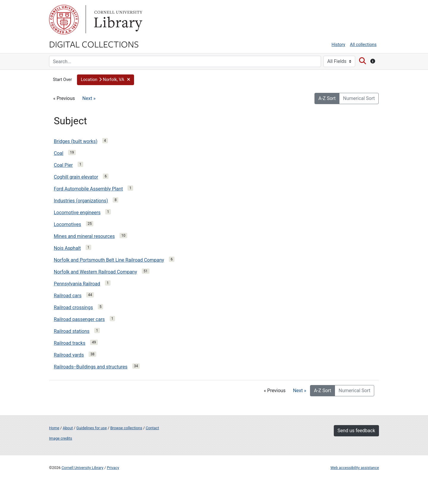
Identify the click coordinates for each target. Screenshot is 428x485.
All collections (363, 44)
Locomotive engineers (77, 212)
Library (117, 19)
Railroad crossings (73, 307)
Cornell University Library (82, 467)
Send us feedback (356, 430)
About (68, 428)
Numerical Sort (359, 98)
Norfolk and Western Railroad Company (95, 272)
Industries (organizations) (81, 200)
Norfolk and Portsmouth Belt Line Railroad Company (109, 260)
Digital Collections (94, 44)
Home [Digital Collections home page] (54, 428)
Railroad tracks (69, 343)
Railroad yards (69, 355)
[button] (105, 79)
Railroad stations (71, 331)
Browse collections (126, 428)
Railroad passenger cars (79, 319)
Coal (58, 153)
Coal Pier (63, 165)
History (338, 44)
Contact (152, 428)
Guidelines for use (91, 428)
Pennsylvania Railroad (77, 284)
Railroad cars (67, 295)
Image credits (60, 438)
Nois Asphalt (67, 248)
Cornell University (64, 19)
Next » (89, 98)
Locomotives (67, 224)
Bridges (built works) (75, 141)
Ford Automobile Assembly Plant (88, 189)
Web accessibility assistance (355, 467)
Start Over (62, 79)
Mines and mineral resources (84, 236)
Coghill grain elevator (76, 177)
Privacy (113, 467)
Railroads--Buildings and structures (91, 367)
